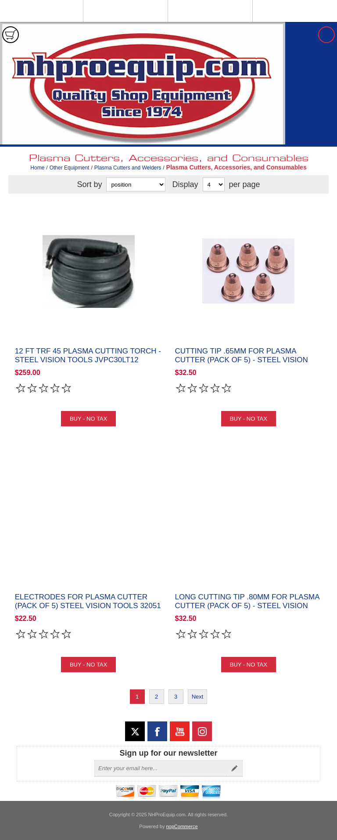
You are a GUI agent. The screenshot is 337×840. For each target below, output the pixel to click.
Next (198, 696)
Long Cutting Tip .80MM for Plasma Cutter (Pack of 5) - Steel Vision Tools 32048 (247, 606)
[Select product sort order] (135, 184)
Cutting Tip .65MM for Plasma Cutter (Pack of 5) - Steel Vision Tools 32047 (241, 360)
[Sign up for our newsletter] (160, 768)
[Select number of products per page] (214, 184)
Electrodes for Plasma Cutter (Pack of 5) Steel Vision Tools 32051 (88, 601)
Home (37, 168)
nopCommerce (182, 826)
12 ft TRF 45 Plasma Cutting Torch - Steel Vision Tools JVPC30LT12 (88, 355)
